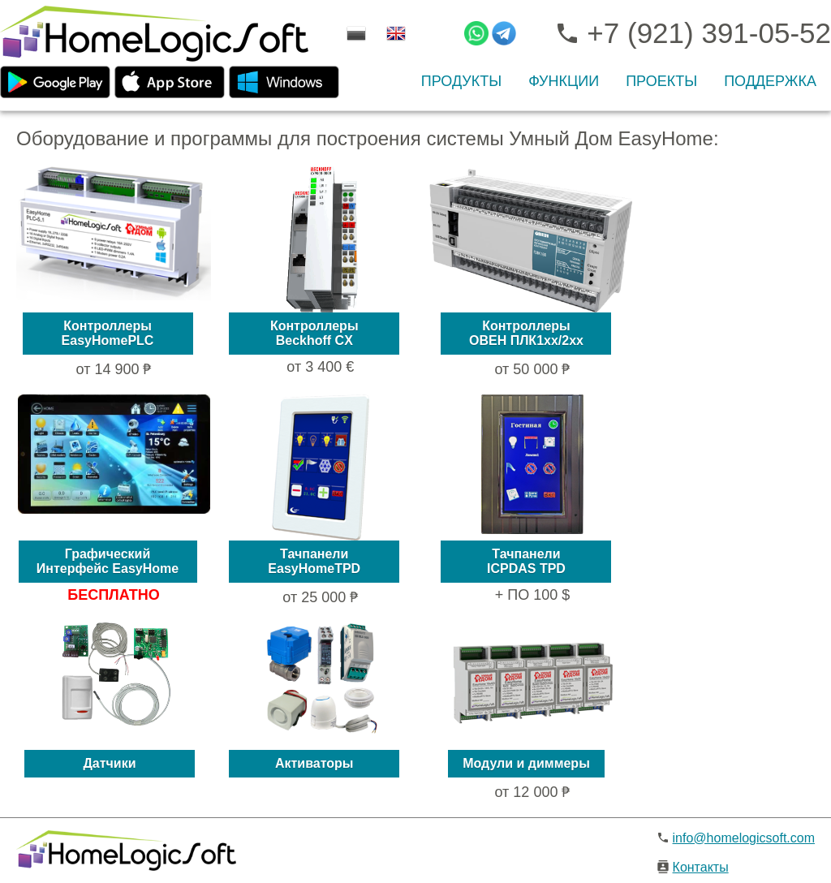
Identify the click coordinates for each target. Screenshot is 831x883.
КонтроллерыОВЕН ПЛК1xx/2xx (526, 333)
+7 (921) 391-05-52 (692, 33)
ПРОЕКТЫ (661, 81)
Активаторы (314, 763)
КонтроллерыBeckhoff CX (314, 333)
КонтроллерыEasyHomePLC (108, 333)
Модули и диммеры (526, 763)
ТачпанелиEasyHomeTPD (314, 561)
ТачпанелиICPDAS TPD (526, 561)
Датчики (109, 763)
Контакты (701, 867)
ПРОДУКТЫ (461, 81)
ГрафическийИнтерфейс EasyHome (108, 561)
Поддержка (770, 81)
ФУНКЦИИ (563, 81)
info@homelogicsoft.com (744, 838)
